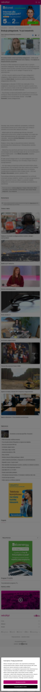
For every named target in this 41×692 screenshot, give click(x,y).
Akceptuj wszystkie (20, 682)
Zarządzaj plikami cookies (20, 686)
